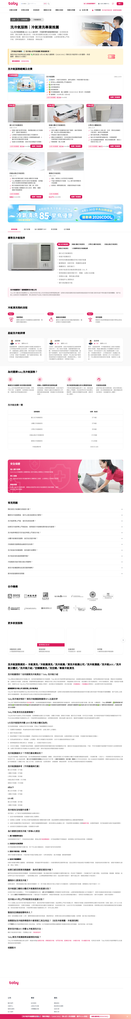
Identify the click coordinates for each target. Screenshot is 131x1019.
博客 (9, 1008)
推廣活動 (56, 1008)
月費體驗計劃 (35, 999)
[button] (63, 244)
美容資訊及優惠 (58, 996)
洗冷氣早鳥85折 (107, 10)
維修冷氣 (86, 814)
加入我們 (10, 1002)
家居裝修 (36, 10)
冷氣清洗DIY (37, 923)
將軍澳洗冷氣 (50, 931)
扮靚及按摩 (13, 10)
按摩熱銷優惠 (117, 10)
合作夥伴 (56, 1005)
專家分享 (56, 1002)
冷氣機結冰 (85, 674)
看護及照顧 (71, 10)
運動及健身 (59, 10)
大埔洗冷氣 (76, 931)
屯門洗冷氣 (59, 931)
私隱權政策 (11, 1005)
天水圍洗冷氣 (85, 931)
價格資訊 (56, 993)
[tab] (14, 229)
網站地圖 (56, 1011)
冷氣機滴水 (76, 674)
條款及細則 (11, 999)
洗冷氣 (29, 693)
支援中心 (10, 996)
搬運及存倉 (47, 10)
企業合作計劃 (35, 996)
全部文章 (56, 999)
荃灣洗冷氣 (67, 931)
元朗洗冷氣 (40, 931)
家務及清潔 (25, 10)
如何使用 (33, 993)
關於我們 (10, 993)
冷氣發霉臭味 (45, 830)
